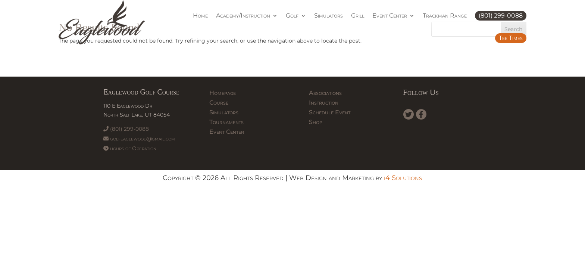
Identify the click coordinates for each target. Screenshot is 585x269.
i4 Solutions (403, 178)
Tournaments (226, 122)
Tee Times (511, 37)
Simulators (328, 15)
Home (200, 15)
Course (218, 102)
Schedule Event (329, 112)
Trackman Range (445, 15)
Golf (292, 15)
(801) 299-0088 (501, 15)
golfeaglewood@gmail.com (139, 138)
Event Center (389, 15)
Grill (357, 15)
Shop (315, 122)
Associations (325, 92)
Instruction (323, 102)
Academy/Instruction (243, 15)
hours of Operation (129, 148)
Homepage (222, 92)
